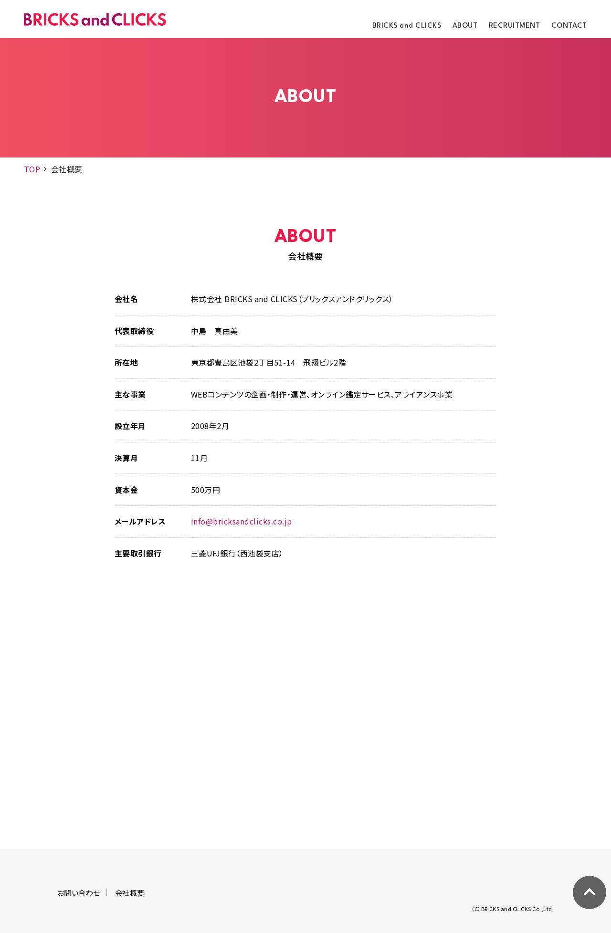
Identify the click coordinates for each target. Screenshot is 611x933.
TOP (32, 169)
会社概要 (130, 893)
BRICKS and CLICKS (406, 26)
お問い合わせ (78, 893)
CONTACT (569, 26)
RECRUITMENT (514, 26)
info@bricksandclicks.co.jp (241, 521)
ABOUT (465, 26)
